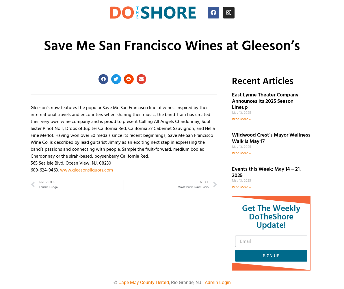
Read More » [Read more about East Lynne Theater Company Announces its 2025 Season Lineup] (241, 119)
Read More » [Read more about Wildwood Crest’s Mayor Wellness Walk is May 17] (241, 153)
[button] (103, 79)
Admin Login (218, 282)
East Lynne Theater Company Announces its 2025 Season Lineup (265, 101)
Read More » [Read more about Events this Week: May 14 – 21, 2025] (241, 187)
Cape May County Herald (143, 282)
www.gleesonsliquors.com (86, 170)
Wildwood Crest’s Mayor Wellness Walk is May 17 (271, 138)
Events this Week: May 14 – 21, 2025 (266, 172)
